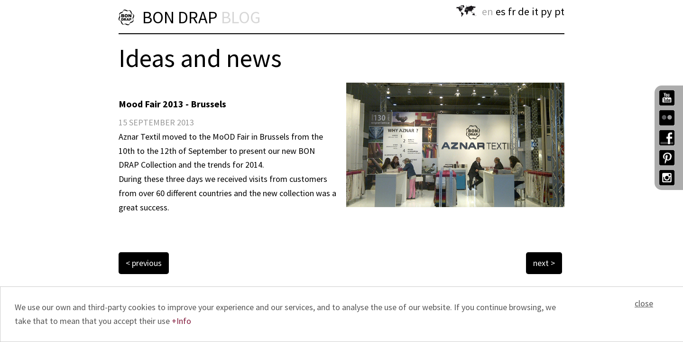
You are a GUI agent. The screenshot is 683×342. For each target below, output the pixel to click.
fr (512, 11)
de (523, 11)
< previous (144, 262)
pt (559, 11)
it (535, 11)
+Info (181, 320)
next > (544, 262)
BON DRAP (201, 17)
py (546, 11)
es (501, 11)
